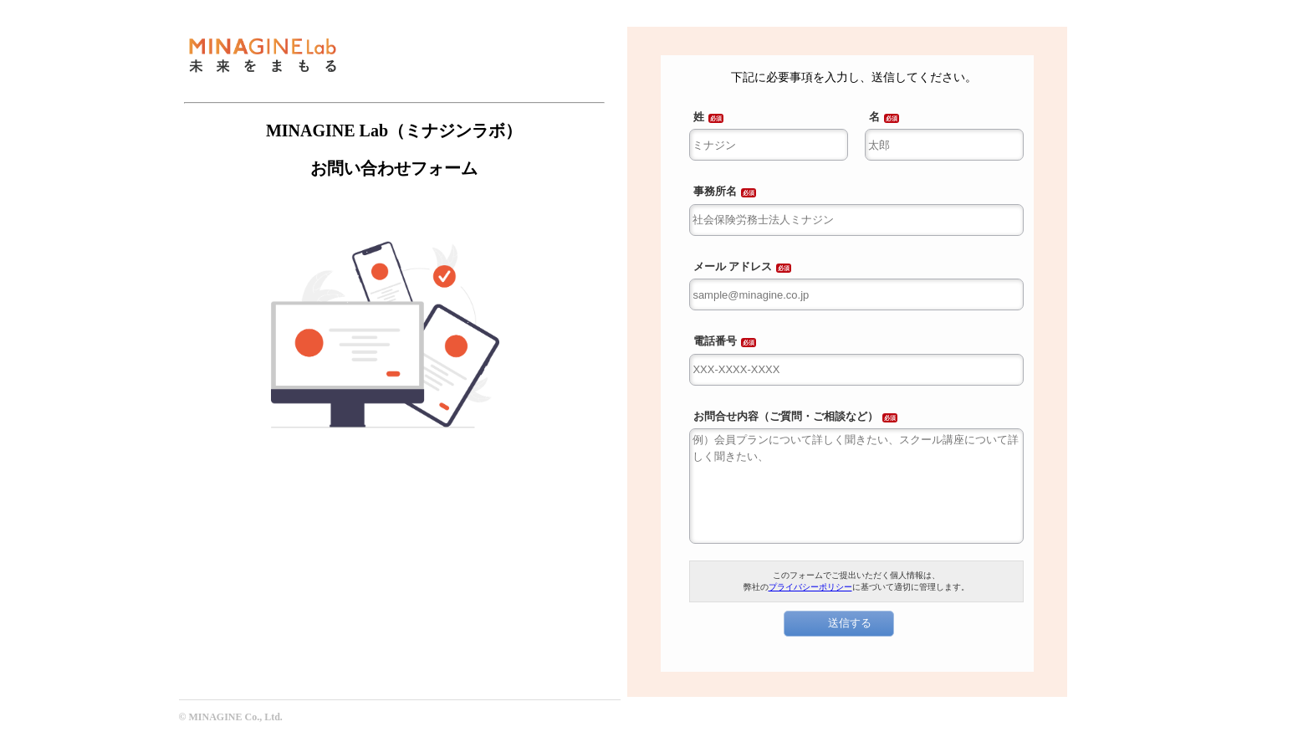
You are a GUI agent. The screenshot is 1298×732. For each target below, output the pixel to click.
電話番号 (715, 341)
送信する (849, 623)
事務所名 (715, 191)
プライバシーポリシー (810, 586)
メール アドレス (733, 266)
